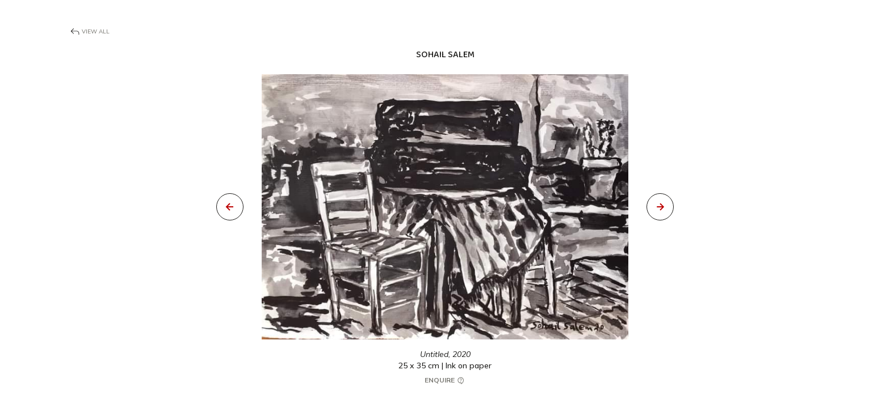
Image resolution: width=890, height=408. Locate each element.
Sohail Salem (445, 55)
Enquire (445, 380)
